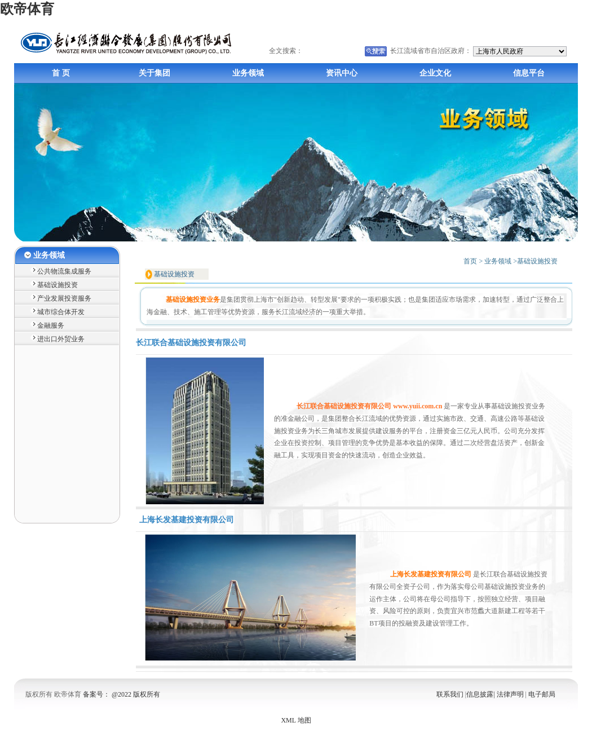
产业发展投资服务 (64, 298)
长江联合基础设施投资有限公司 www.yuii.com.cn (369, 406)
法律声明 (511, 694)
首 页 (61, 73)
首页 (470, 261)
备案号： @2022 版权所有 (121, 694)
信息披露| (480, 694)
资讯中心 (341, 73)
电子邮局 (541, 694)
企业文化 (435, 73)
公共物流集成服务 (64, 271)
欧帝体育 (27, 9)
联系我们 (450, 694)
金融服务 (50, 325)
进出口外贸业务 (61, 339)
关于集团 (154, 73)
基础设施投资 (57, 285)
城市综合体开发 (61, 312)
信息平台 (529, 73)
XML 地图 (296, 720)
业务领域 (248, 73)
